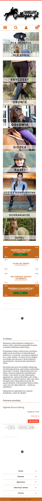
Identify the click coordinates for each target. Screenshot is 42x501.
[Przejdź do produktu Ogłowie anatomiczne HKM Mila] (21, 333)
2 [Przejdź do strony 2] (13, 427)
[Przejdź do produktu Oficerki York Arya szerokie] (21, 462)
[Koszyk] (36, 27)
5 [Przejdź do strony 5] (24, 427)
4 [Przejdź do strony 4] (20, 427)
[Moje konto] (26, 27)
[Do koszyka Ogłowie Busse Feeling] (33, 421)
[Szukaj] (16, 27)
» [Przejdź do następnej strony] (36, 427)
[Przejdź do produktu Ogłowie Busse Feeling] (10, 411)
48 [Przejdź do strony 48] (32, 427)
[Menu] (5, 27)
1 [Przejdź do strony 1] (9, 427)
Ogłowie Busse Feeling (13, 407)
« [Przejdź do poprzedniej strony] (5, 427)
